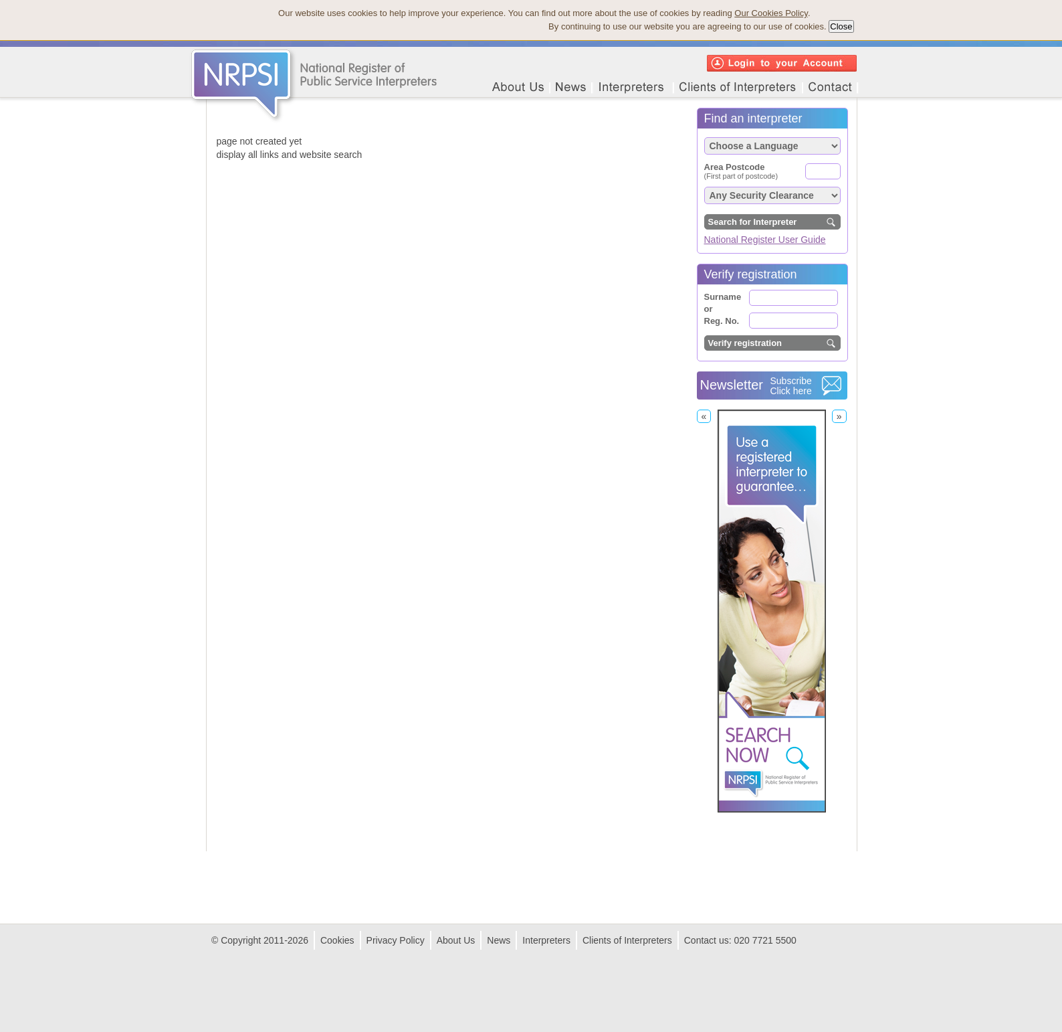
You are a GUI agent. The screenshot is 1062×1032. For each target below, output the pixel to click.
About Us (456, 940)
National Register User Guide (765, 239)
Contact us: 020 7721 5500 (740, 940)
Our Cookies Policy (771, 13)
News (498, 940)
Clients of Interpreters (627, 940)
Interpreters (546, 940)
